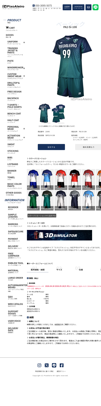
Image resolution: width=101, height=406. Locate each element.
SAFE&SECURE (16, 232)
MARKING (16, 224)
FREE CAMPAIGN (16, 255)
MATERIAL (16, 271)
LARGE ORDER (16, 278)
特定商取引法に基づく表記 (44, 371)
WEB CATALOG (16, 304)
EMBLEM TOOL (16, 263)
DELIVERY (16, 247)
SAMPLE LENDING (16, 216)
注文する (51, 147)
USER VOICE (16, 321)
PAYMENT (16, 239)
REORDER (16, 208)
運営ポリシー (61, 371)
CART (15, 28)
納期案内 (58, 324)
